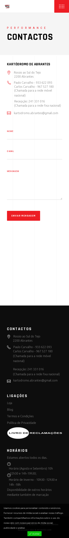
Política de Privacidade (21, 422)
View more (31, 528)
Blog (10, 409)
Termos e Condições (20, 416)
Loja (9, 403)
